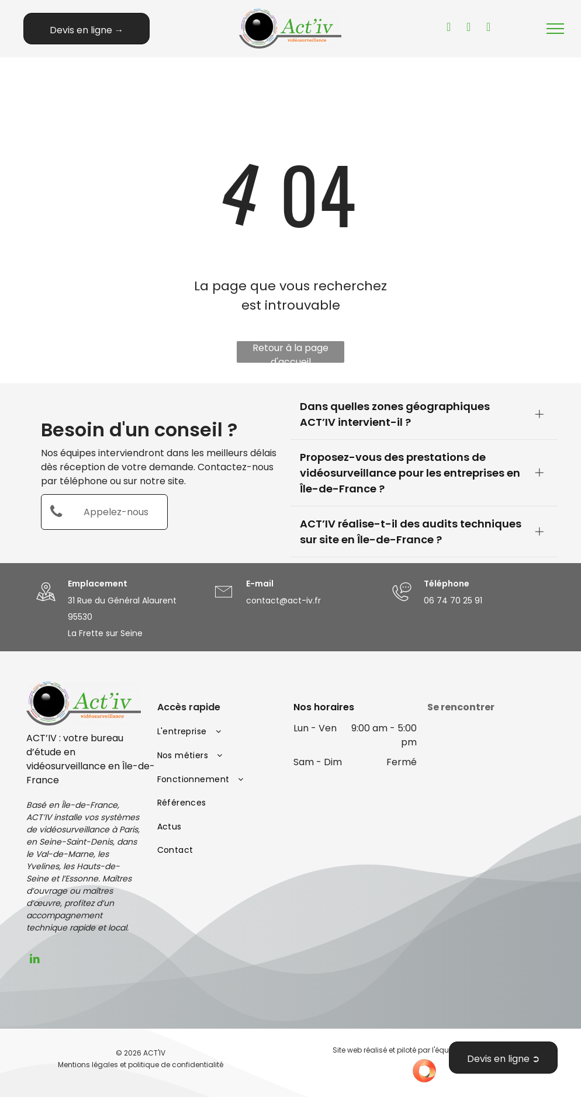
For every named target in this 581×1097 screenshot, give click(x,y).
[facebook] (469, 28)
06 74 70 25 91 (453, 600)
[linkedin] (34, 960)
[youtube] (449, 28)
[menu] (555, 28)
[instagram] (488, 28)
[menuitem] (219, 732)
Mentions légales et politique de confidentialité (140, 1065)
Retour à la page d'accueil (290, 352)
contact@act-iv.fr (283, 600)
